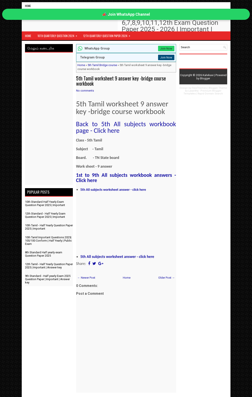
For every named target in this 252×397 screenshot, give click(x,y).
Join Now (166, 48)
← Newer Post (86, 277)
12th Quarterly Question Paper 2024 (108, 34)
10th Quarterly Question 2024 (59, 34)
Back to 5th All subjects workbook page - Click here (126, 127)
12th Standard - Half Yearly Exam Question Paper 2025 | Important (45, 215)
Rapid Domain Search (210, 93)
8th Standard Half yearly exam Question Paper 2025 (43, 254)
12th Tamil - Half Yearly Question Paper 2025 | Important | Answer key (49, 265)
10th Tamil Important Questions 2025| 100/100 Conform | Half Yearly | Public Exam (48, 240)
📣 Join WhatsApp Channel (126, 14)
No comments (85, 90)
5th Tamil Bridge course (102, 65)
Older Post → (166, 277)
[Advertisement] (49, 119)
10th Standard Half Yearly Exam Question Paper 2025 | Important (45, 203)
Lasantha (193, 90)
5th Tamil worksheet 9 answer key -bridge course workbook (121, 81)
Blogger (205, 78)
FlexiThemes (199, 88)
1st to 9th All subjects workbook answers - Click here (126, 177)
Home (28, 6)
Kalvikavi (208, 75)
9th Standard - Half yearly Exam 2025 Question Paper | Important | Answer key (47, 279)
